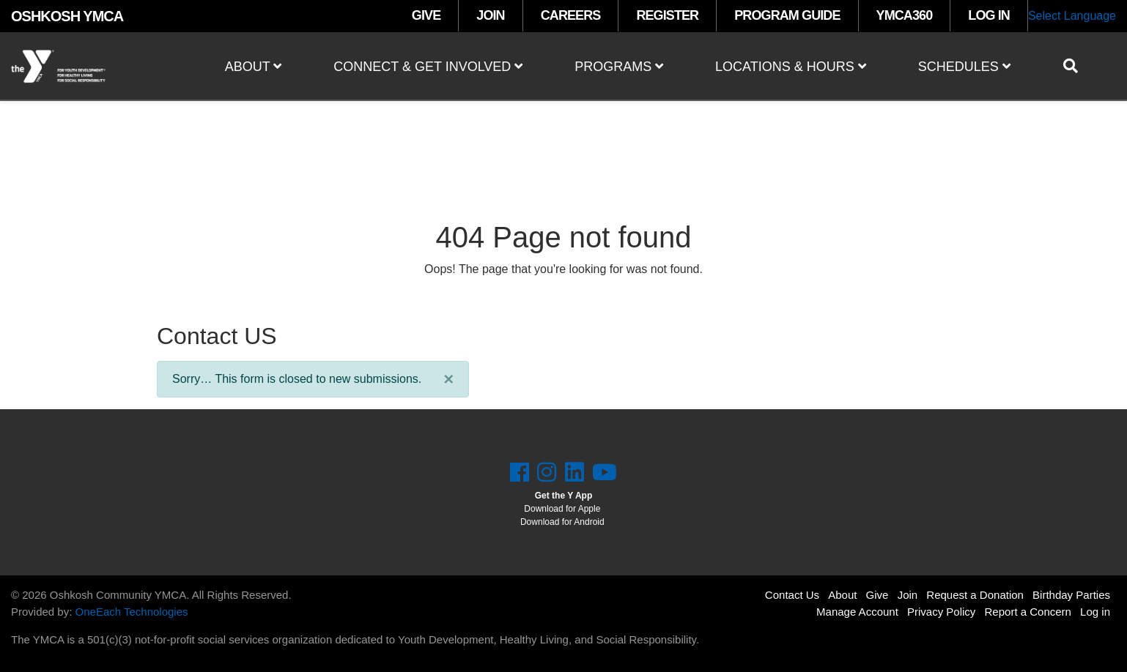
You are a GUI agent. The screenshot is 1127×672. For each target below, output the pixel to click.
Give (877, 595)
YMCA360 (904, 15)
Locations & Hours (790, 66)
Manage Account (857, 611)
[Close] (448, 379)
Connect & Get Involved (427, 66)
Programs (618, 66)
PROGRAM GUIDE (787, 15)
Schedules (964, 66)
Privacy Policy (941, 611)
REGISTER (667, 15)
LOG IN (989, 15)
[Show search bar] (1076, 66)
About (253, 66)
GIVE (426, 15)
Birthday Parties (1071, 595)
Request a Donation (975, 595)
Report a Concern (1028, 611)
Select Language (1072, 16)
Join (908, 595)
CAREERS (571, 15)
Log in (1095, 611)
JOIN (490, 15)
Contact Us (792, 595)
